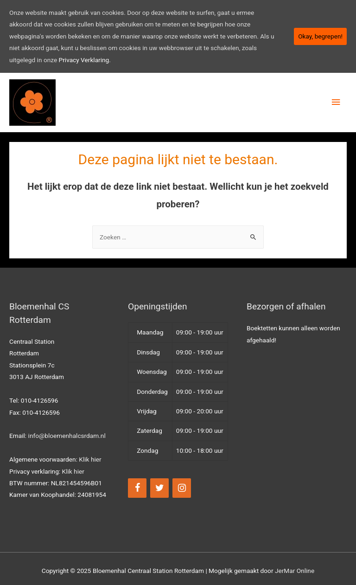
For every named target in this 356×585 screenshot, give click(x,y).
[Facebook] (137, 488)
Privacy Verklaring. (85, 60)
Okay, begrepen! (320, 36)
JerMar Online (294, 570)
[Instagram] (181, 488)
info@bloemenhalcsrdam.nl (67, 435)
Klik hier (90, 459)
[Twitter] (159, 488)
